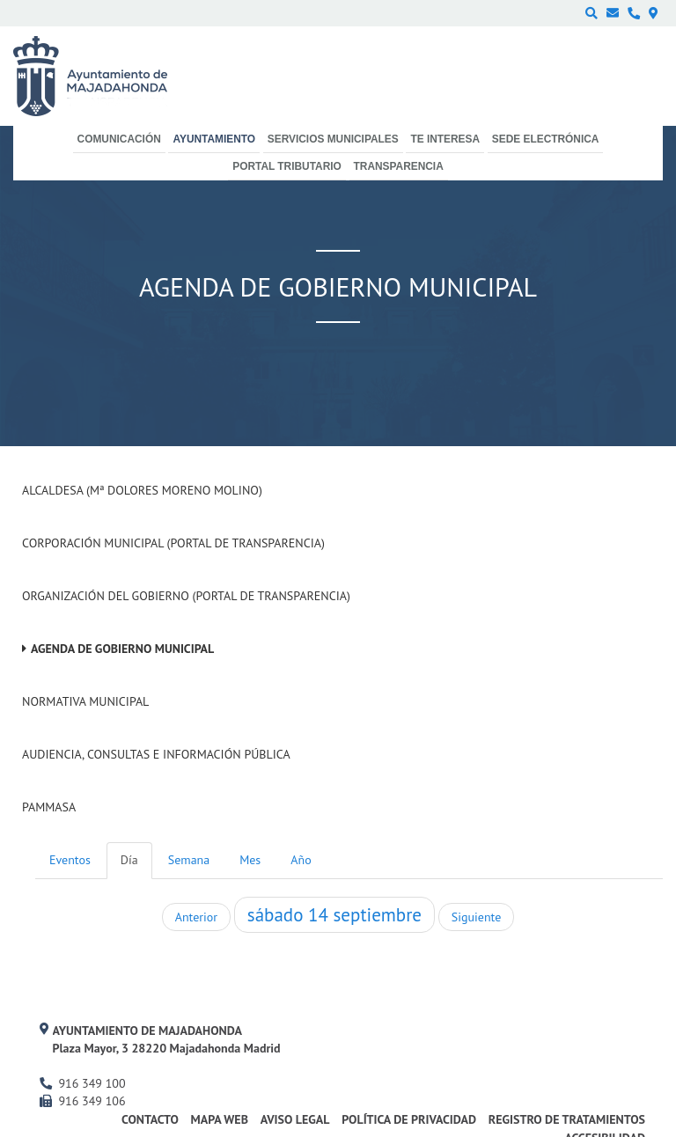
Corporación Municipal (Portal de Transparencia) (173, 543)
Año (300, 860)
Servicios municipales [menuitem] (333, 139)
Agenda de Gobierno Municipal (122, 649)
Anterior (196, 917)
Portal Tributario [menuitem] (287, 166)
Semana (188, 860)
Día (129, 860)
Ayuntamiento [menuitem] (214, 139)
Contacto (150, 1119)
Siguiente (476, 917)
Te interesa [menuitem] (445, 139)
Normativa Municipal (85, 701)
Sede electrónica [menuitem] (545, 139)
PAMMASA (49, 807)
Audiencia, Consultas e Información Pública (156, 754)
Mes (250, 860)
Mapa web (219, 1119)
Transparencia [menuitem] (399, 166)
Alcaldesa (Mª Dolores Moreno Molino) (142, 490)
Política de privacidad (409, 1119)
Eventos (70, 860)
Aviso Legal (295, 1119)
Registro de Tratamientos (567, 1119)
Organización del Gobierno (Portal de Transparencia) (186, 596)
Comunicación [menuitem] (119, 139)
